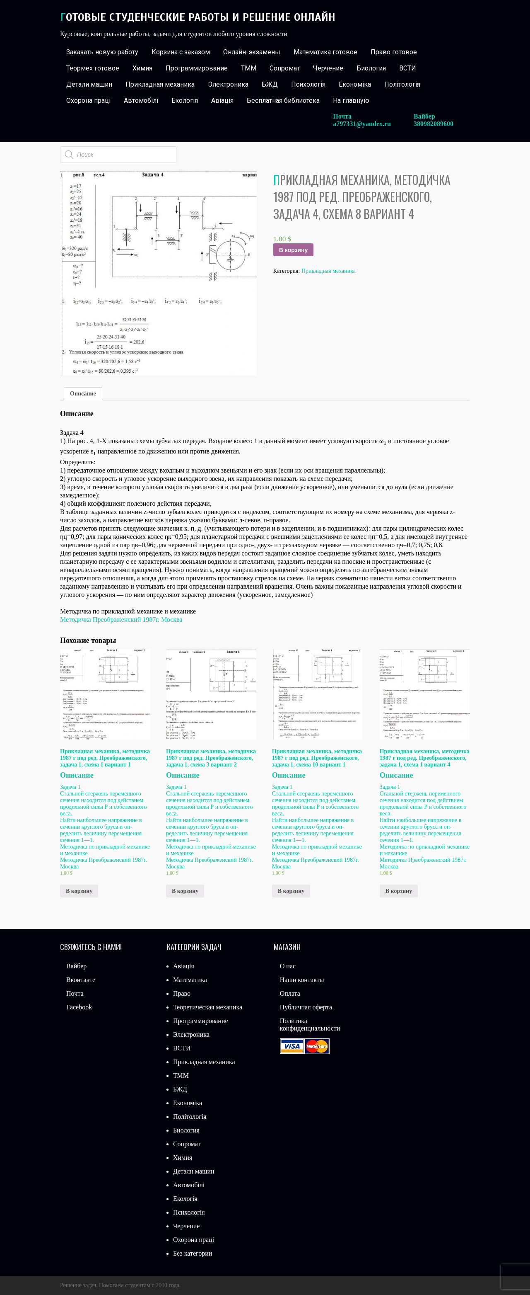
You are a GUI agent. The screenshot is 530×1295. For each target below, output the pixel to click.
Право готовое (394, 52)
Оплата (290, 993)
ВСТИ (407, 68)
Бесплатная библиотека (283, 100)
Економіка (355, 84)
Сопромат (285, 68)
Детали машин (89, 84)
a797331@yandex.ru (362, 123)
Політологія (402, 84)
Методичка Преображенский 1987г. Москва (121, 619)
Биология (371, 68)
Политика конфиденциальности (310, 1024)
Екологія (184, 100)
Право (181, 993)
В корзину (293, 250)
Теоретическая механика (207, 1007)
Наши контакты (302, 979)
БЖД (270, 84)
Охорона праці (88, 100)
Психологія (308, 84)
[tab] (83, 393)
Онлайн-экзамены (251, 52)
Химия (142, 68)
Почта (74, 993)
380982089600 (433, 123)
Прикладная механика (160, 84)
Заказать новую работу (102, 52)
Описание (83, 393)
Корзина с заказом (181, 52)
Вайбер (76, 966)
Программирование (197, 68)
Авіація (222, 100)
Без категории (192, 1253)
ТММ (248, 68)
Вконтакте (80, 979)
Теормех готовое (92, 68)
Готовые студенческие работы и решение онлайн (197, 17)
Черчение (328, 68)
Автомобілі (141, 100)
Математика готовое (325, 52)
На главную (351, 100)
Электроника (228, 84)
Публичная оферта (306, 1007)
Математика (190, 979)
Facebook (79, 1007)
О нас (288, 966)
